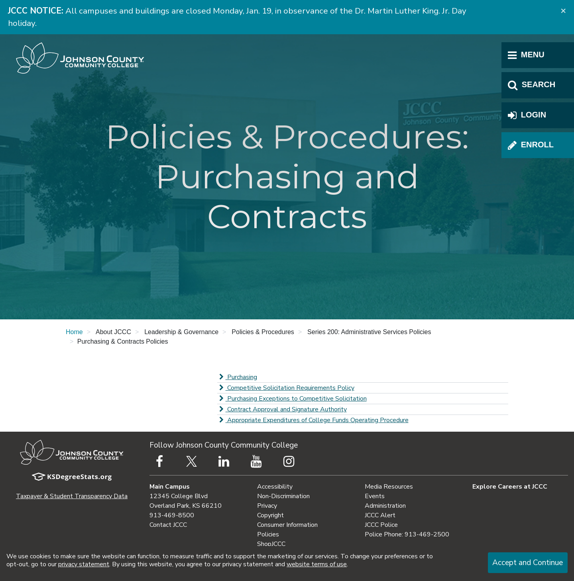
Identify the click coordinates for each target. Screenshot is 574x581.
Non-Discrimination (283, 496)
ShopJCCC (271, 544)
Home (74, 332)
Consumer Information (287, 524)
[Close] (563, 10)
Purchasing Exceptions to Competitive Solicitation (292, 398)
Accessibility (275, 486)
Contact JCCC (168, 524)
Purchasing (237, 377)
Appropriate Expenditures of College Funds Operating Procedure (313, 420)
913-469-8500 (171, 515)
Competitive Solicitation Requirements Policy (285, 387)
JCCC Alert (380, 515)
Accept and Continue (527, 563)
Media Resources (389, 486)
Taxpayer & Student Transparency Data (72, 496)
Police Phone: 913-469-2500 (407, 534)
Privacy (267, 505)
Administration (385, 505)
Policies (268, 534)
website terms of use (317, 564)
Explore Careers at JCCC (509, 486)
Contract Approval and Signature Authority (282, 409)
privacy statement (83, 564)
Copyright (270, 515)
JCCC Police (381, 524)
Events (375, 496)
